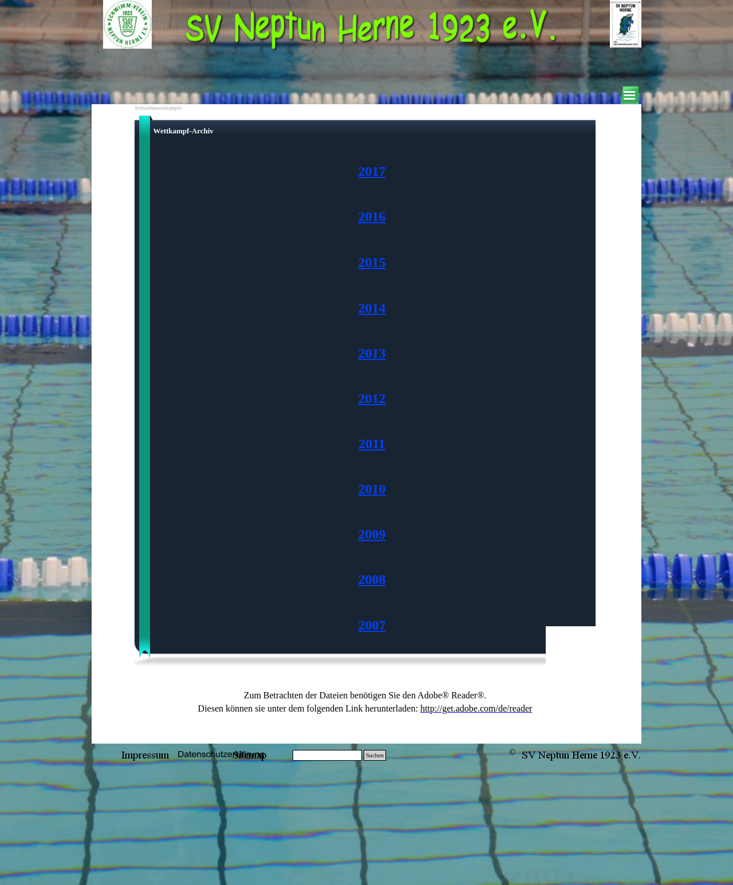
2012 (372, 398)
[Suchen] (327, 755)
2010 (372, 488)
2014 (372, 308)
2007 (372, 625)
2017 (372, 171)
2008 (372, 579)
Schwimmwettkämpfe (158, 108)
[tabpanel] (372, 398)
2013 (372, 353)
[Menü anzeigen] (629, 95)
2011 (371, 443)
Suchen (375, 755)
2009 (372, 534)
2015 (372, 262)
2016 (372, 216)
